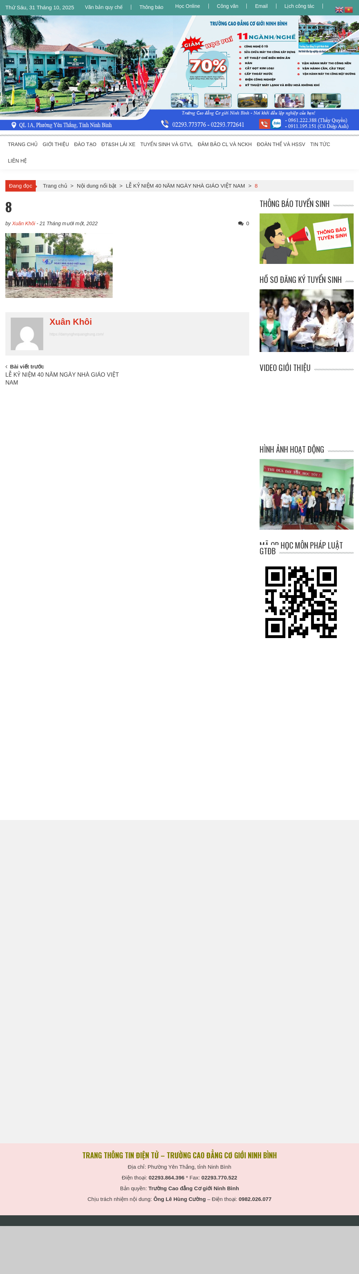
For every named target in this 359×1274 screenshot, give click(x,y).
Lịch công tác (299, 6)
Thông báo (151, 7)
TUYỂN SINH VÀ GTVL (166, 144)
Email (261, 6)
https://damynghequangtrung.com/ (76, 334)
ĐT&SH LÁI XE (119, 144)
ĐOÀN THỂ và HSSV (281, 144)
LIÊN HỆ (17, 161)
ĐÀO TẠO (85, 144)
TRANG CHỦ (23, 144)
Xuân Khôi (23, 223)
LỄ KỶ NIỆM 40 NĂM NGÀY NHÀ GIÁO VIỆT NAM (185, 186)
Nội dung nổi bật (96, 186)
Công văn (227, 6)
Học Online (187, 6)
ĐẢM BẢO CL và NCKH (225, 144)
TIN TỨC (320, 144)
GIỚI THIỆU (56, 144)
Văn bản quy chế (104, 7)
